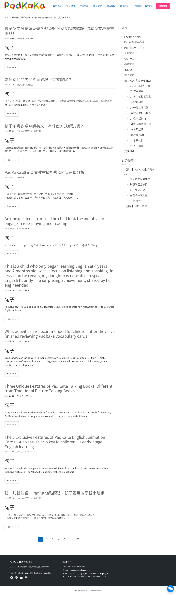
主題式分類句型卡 (140, 195)
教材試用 (149, 5)
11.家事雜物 (136, 140)
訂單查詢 (12, 573)
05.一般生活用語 (139, 107)
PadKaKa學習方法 (24, 131)
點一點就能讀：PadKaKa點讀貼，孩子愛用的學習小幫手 (54, 493)
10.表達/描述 (137, 135)
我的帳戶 (138, 5)
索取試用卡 (29, 573)
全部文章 (20, 38)
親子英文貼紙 (137, 190)
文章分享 (84, 5)
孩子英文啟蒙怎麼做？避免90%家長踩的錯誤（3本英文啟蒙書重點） (59, 31)
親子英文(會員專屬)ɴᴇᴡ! (138, 80)
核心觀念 (129, 69)
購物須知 (38, 573)
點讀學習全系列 (139, 184)
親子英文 (97, 5)
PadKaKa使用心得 (134, 42)
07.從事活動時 (138, 118)
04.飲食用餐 (136, 102)
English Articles (24, 228)
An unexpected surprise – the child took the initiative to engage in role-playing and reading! (54, 221)
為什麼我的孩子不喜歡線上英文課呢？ (38, 79)
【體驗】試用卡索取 (135, 206)
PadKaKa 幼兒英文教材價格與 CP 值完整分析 (44, 172)
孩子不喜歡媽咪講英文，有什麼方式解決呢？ (44, 126)
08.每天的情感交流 (140, 124)
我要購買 (163, 5)
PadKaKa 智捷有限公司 (21, 562)
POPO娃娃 (136, 201)
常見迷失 (29, 84)
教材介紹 (57, 5)
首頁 (6, 17)
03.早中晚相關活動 (140, 96)
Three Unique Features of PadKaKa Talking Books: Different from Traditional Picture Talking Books (58, 388)
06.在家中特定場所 (140, 113)
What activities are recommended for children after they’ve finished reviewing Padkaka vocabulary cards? (60, 333)
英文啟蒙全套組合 (140, 179)
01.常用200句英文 (140, 85)
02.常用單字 (136, 91)
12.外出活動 (136, 146)
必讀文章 (29, 38)
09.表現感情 (136, 129)
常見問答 (124, 5)
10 (78, 539)
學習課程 (111, 5)
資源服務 (70, 5)
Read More (11, 67)
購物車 (20, 573)
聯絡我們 (47, 573)
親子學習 (129, 75)
